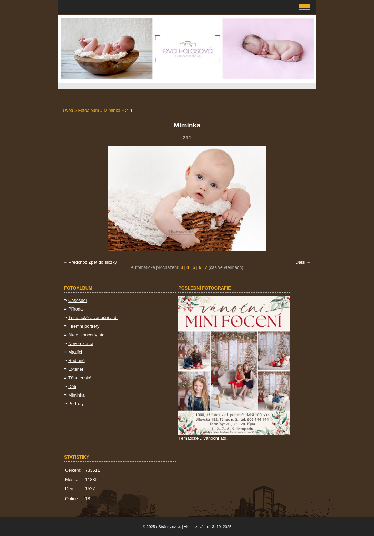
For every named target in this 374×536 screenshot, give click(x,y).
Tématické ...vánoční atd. (93, 317)
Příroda (75, 309)
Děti (72, 386)
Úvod (68, 110)
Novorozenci (80, 343)
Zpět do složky (102, 262)
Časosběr (77, 300)
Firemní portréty (83, 326)
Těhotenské (79, 377)
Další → (303, 262)
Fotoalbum (88, 110)
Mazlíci (75, 352)
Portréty (76, 403)
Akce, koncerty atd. (87, 334)
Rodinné (76, 360)
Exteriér (75, 369)
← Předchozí (76, 262)
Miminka (112, 110)
